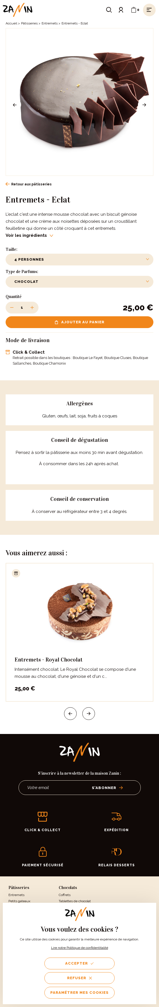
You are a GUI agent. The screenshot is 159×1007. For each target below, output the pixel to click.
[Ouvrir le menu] (149, 10)
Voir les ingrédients (29, 235)
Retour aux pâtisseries (29, 184)
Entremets (50, 23)
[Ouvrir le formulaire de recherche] (109, 10)
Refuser (79, 978)
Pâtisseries (29, 23)
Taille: (11, 249)
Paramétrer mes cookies (79, 992)
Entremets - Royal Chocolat (49, 659)
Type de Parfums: (22, 271)
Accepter (79, 963)
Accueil (11, 23)
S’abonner (107, 788)
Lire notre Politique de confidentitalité (79, 948)
